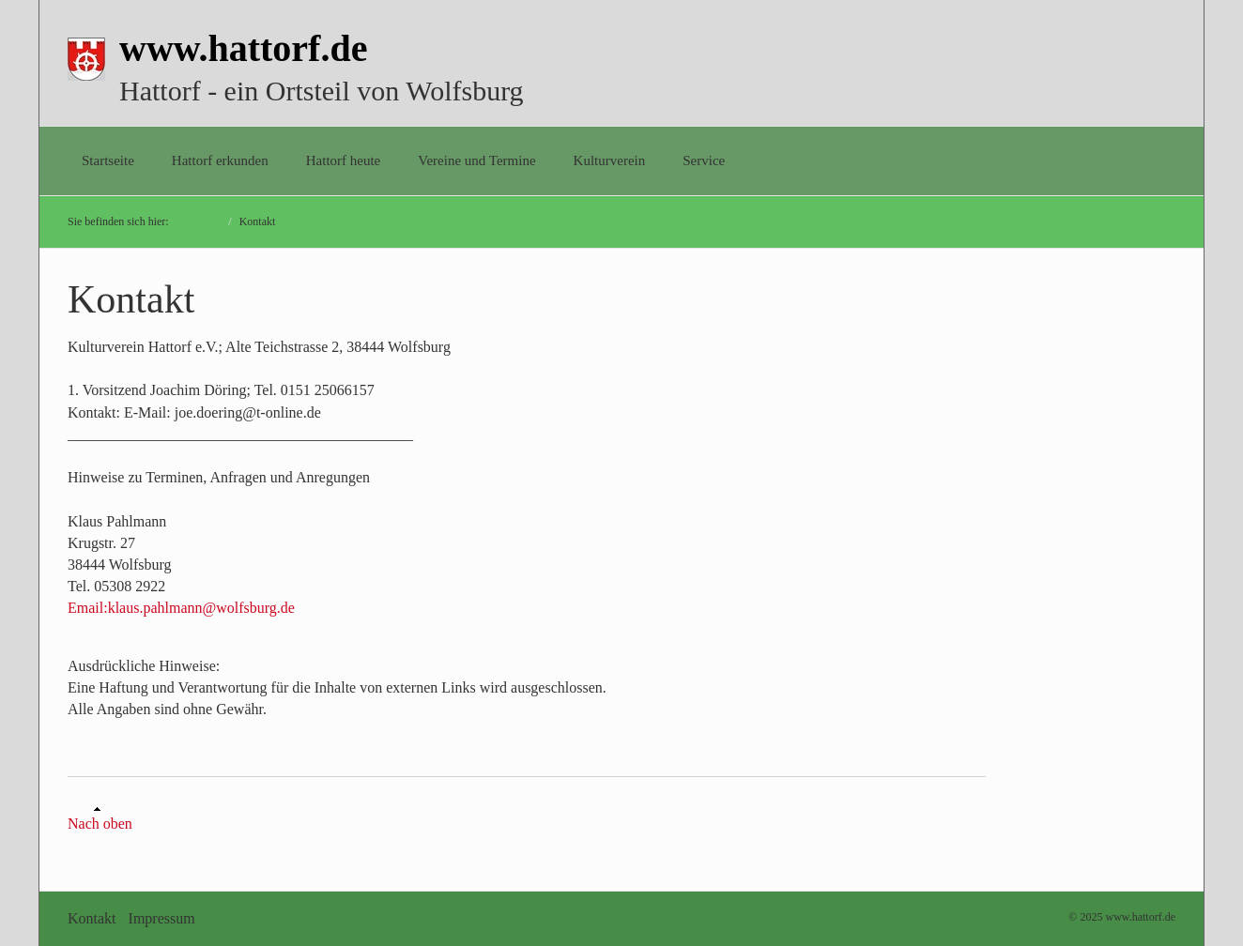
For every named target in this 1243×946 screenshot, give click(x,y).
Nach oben (100, 818)
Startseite (108, 160)
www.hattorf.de (243, 48)
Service (704, 160)
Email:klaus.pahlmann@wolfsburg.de (181, 608)
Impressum (162, 918)
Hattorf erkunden (220, 160)
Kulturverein (610, 160)
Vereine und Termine (476, 160)
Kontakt (92, 918)
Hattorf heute (343, 160)
